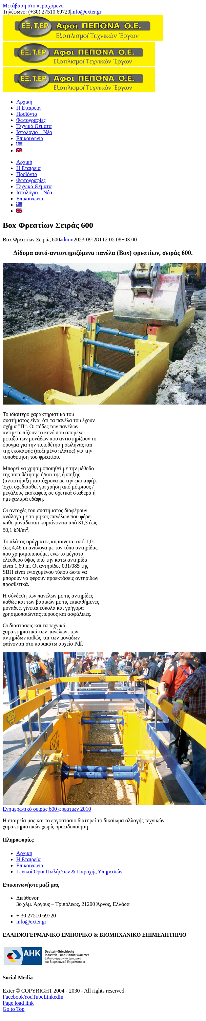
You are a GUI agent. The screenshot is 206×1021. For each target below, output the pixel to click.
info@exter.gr (86, 12)
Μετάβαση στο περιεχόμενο (33, 5)
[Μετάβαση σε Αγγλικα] (19, 350)
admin (67, 439)
